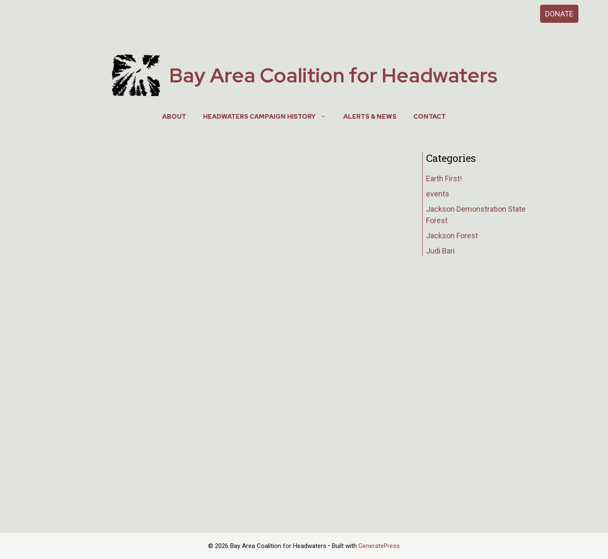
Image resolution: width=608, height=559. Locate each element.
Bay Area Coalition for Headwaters (333, 75)
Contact (429, 116)
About (174, 116)
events (437, 193)
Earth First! (444, 178)
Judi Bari (440, 250)
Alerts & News (369, 116)
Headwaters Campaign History (269, 116)
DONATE (559, 13)
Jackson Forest (452, 235)
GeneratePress (379, 546)
